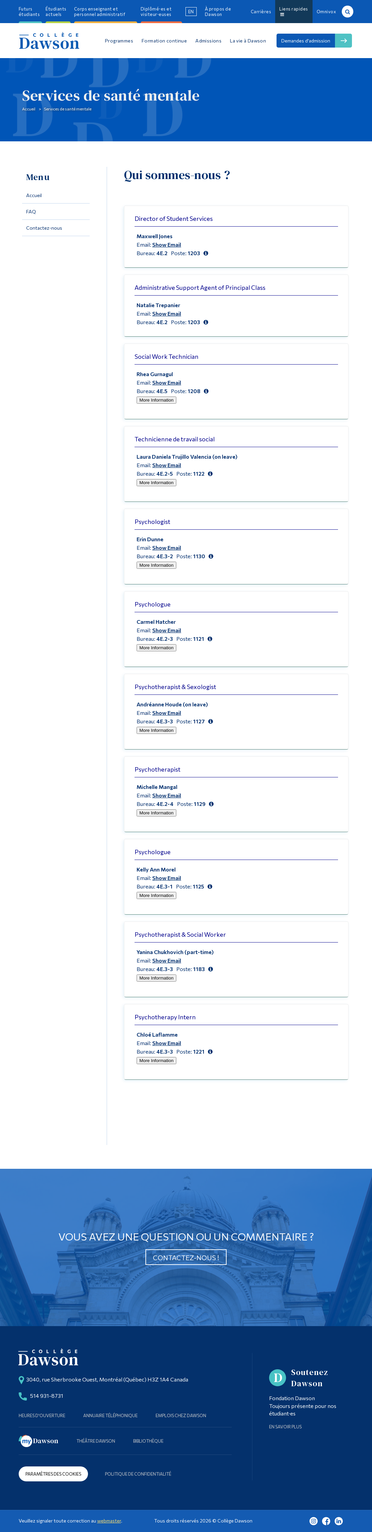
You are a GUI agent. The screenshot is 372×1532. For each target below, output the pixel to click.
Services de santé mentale (111, 95)
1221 (199, 1051)
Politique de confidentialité (138, 1474)
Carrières (261, 11)
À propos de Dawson (218, 11)
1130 (199, 556)
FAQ (31, 211)
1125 (198, 886)
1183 (199, 969)
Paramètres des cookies (53, 1474)
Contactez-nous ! (186, 1257)
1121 (198, 638)
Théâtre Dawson (95, 1441)
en (191, 11)
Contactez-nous (44, 228)
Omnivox (326, 11)
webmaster (109, 1521)
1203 (194, 253)
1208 (194, 391)
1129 (200, 803)
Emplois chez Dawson (181, 1415)
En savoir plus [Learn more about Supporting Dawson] (285, 1426)
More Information (156, 400)
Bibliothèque (148, 1441)
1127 (199, 721)
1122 (199, 473)
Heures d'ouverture (42, 1415)
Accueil (28, 108)
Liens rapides (293, 11)
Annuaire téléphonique (110, 1415)
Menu (38, 177)
